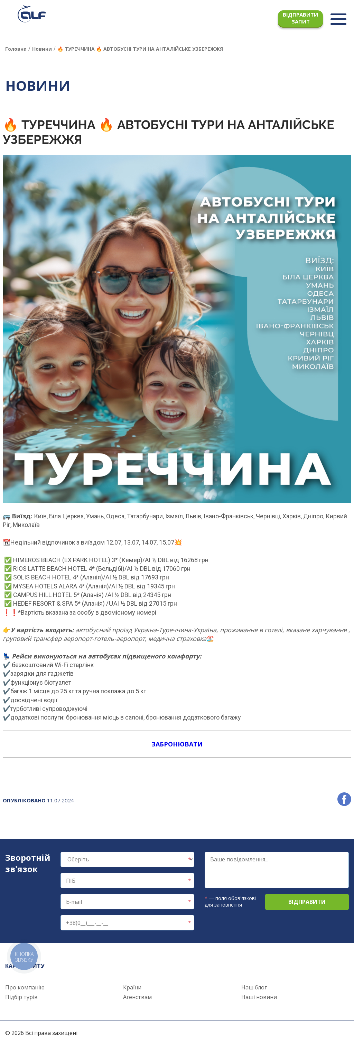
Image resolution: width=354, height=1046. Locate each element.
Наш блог (254, 987)
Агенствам (137, 997)
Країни (132, 987)
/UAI (112, 603)
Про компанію (25, 987)
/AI (146, 560)
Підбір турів (21, 997)
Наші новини (259, 997)
